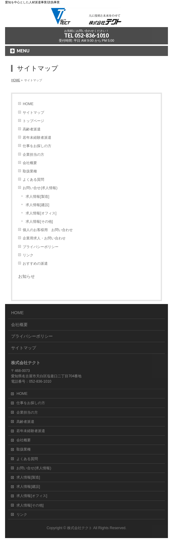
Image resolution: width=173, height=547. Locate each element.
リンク (28, 255)
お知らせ (26, 276)
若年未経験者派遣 (37, 137)
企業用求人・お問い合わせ (44, 238)
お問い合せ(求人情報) (40, 188)
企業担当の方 (33, 154)
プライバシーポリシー (40, 247)
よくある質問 (33, 179)
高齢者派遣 (32, 129)
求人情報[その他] (39, 221)
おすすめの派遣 (35, 263)
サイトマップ (33, 112)
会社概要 (30, 163)
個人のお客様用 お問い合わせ (48, 230)
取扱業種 (30, 171)
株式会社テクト (79, 528)
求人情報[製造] (37, 196)
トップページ (33, 121)
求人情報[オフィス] (41, 213)
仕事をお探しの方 (37, 146)
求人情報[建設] (37, 205)
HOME (28, 104)
